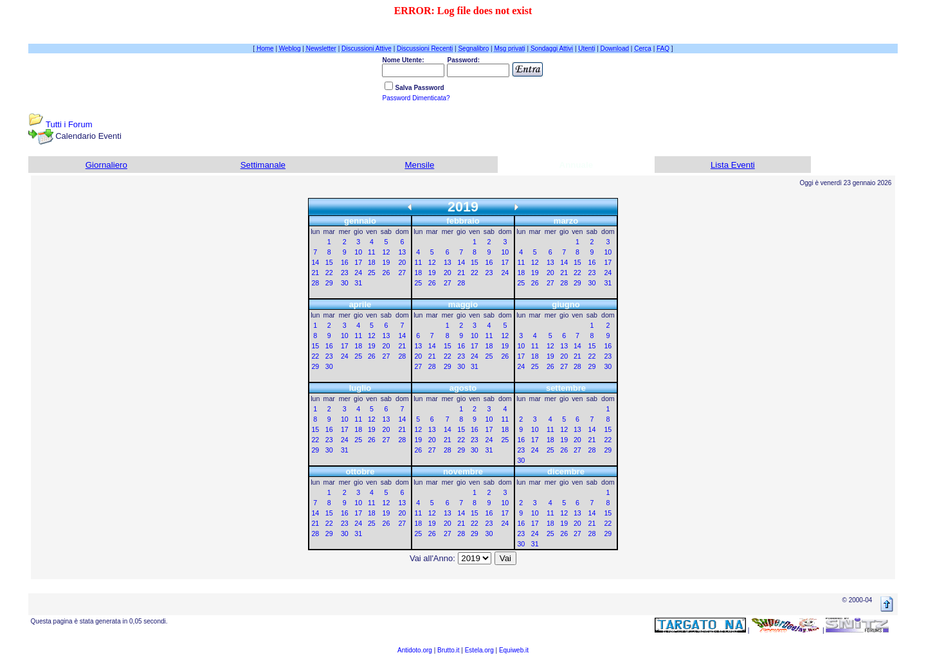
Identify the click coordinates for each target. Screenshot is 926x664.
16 (345, 262)
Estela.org (479, 650)
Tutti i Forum (69, 124)
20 (402, 262)
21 (315, 272)
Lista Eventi (733, 165)
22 (329, 272)
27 (402, 272)
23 (345, 272)
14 (315, 262)
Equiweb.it (514, 650)
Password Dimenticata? (415, 98)
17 (358, 262)
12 (386, 252)
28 (315, 283)
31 (358, 283)
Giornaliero (106, 165)
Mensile (419, 165)
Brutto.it (448, 650)
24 (358, 272)
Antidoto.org (414, 650)
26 (386, 272)
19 (386, 262)
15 (329, 262)
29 (329, 283)
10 (358, 252)
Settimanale (263, 165)
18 (372, 262)
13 (402, 252)
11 (372, 252)
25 (372, 272)
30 (345, 283)
